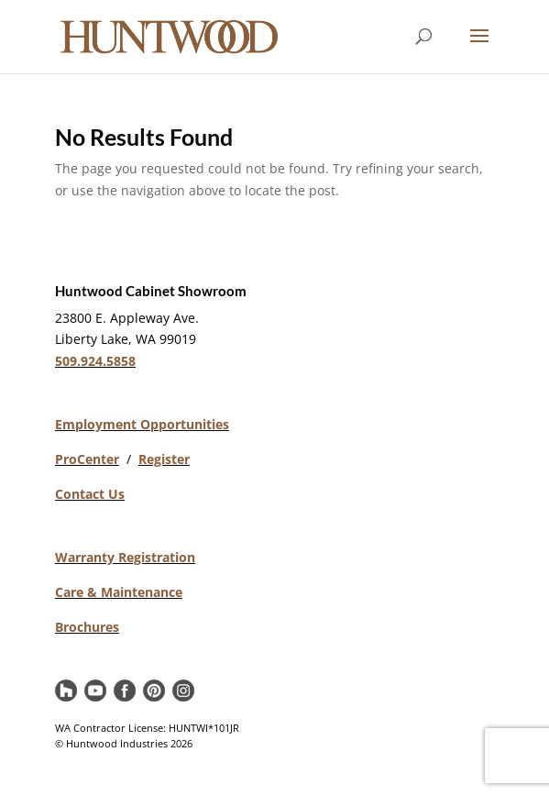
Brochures (87, 627)
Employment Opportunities (142, 424)
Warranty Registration (125, 557)
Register (164, 459)
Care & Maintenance (118, 592)
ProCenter (87, 459)
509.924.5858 (95, 361)
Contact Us (90, 494)
